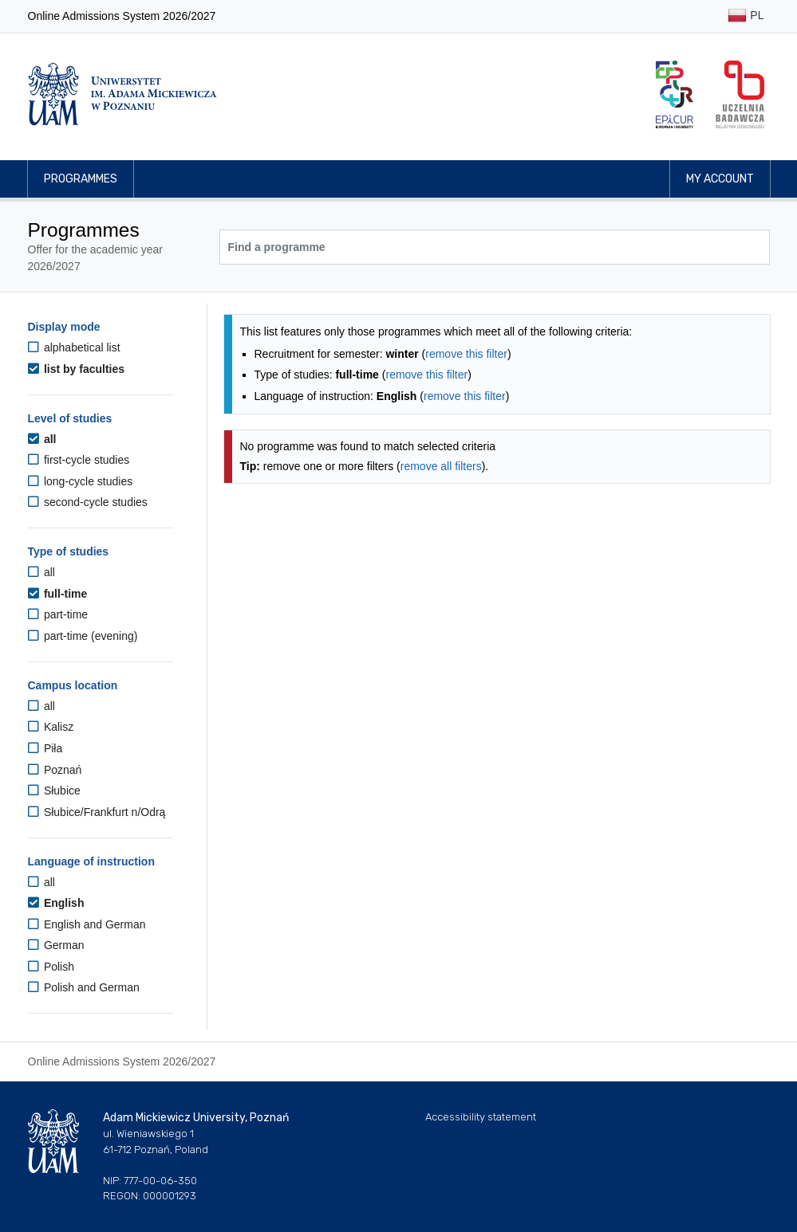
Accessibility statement (480, 1117)
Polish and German (84, 987)
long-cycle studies (80, 481)
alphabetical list (74, 347)
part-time (58, 614)
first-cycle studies (79, 459)
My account (720, 179)
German (56, 945)
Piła (45, 748)
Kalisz (51, 726)
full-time (58, 593)
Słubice (54, 790)
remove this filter (466, 353)
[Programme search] (494, 247)
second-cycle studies (88, 502)
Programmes (80, 179)
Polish (51, 966)
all (42, 439)
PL (745, 16)
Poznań (55, 769)
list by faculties (76, 369)
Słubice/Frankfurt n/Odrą (97, 812)
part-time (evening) (83, 636)
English (56, 903)
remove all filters (441, 466)
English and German (87, 924)
